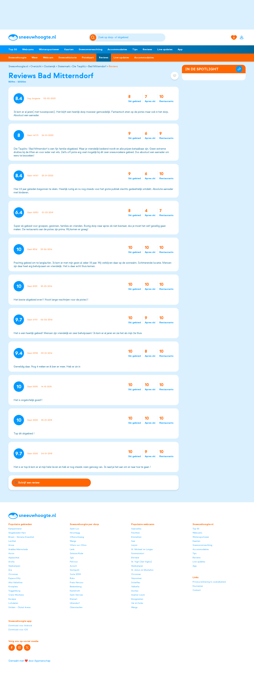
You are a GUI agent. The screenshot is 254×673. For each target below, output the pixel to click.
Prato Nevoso (76, 582)
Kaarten (69, 49)
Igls (72, 557)
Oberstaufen (76, 607)
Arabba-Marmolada (18, 549)
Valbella (135, 586)
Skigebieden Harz (17, 532)
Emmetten (136, 537)
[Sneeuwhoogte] (46, 37)
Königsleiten (137, 599)
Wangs (73, 541)
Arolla (11, 561)
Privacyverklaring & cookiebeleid (209, 581)
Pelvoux (74, 561)
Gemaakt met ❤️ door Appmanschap (29, 660)
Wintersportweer (49, 49)
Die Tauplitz (79, 66)
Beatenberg (75, 586)
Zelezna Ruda (76, 553)
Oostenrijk (49, 66)
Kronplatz (13, 586)
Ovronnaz (13, 574)
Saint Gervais (76, 594)
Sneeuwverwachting (90, 49)
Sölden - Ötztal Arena (19, 607)
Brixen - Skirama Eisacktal (21, 537)
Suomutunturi (137, 553)
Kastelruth (75, 590)
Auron (11, 553)
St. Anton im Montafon (142, 570)
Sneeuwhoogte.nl (18, 66)
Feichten (135, 532)
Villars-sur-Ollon (78, 545)
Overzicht (35, 66)
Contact (197, 590)
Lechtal (12, 541)
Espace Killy (14, 578)
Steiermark (64, 66)
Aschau (134, 590)
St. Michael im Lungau (142, 549)
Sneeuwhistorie (67, 57)
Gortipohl (74, 570)
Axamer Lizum (138, 594)
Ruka (72, 578)
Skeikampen (14, 565)
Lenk (72, 549)
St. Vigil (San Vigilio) (141, 561)
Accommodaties (117, 49)
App (180, 49)
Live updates (165, 49)
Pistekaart (88, 57)
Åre (10, 570)
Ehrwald (135, 557)
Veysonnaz (136, 578)
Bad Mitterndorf (97, 66)
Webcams (28, 49)
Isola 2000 (75, 574)
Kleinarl (73, 599)
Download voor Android (20, 625)
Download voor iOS (18, 629)
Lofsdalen (13, 603)
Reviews (147, 49)
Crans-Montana (16, 594)
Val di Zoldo (137, 603)
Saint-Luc (74, 528)
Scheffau (135, 582)
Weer (35, 57)
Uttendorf (75, 603)
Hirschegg (75, 532)
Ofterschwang (77, 537)
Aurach (73, 565)
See (133, 541)
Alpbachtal (13, 557)
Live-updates (121, 57)
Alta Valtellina (15, 582)
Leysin (134, 545)
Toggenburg (14, 590)
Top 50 (12, 49)
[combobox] (131, 37)
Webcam (48, 57)
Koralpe (12, 599)
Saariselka (136, 528)
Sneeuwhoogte (17, 57)
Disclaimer (198, 586)
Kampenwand (14, 528)
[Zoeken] (131, 37)
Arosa (11, 545)
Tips (135, 49)
